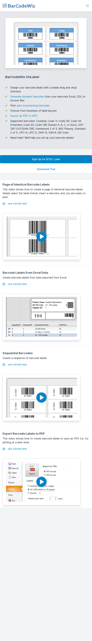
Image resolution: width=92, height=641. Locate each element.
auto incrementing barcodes (33, 105)
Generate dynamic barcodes (27, 96)
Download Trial (46, 169)
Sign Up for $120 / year (46, 159)
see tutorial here (15, 203)
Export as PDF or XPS (23, 115)
